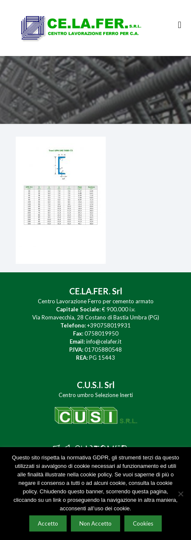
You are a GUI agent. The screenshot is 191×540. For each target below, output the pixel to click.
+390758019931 (109, 325)
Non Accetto (95, 523)
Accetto (48, 523)
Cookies (143, 523)
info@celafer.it (103, 341)
